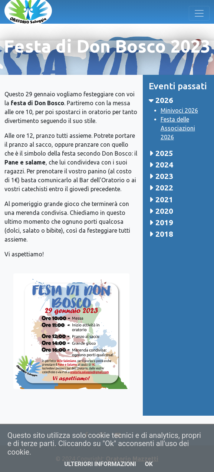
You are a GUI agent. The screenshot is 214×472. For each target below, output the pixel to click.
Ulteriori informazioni (100, 464)
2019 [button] (161, 222)
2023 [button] (161, 176)
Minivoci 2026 (179, 110)
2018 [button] (161, 234)
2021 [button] (161, 199)
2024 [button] (161, 164)
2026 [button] (161, 100)
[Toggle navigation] (199, 13)
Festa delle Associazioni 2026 (178, 128)
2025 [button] (161, 153)
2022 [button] (161, 187)
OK (149, 464)
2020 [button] (161, 211)
